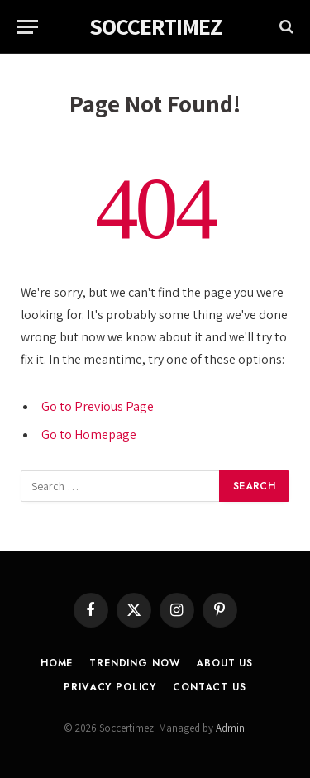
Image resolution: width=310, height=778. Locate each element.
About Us (224, 663)
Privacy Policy (110, 687)
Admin (230, 728)
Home (57, 663)
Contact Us (209, 687)
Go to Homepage (88, 434)
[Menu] (27, 26)
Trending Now (134, 663)
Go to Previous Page (97, 406)
